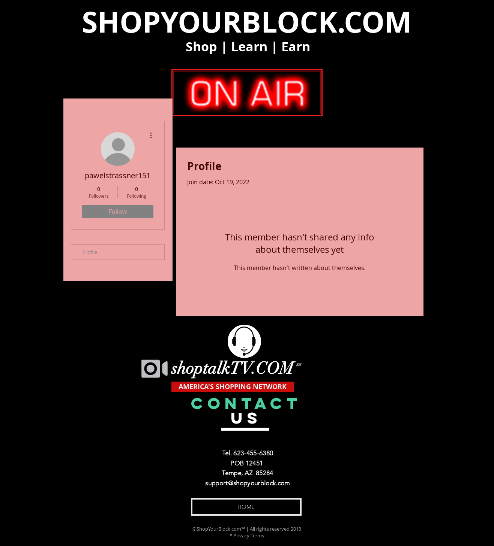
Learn (249, 46)
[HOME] (246, 507)
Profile (90, 252)
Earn (295, 46)
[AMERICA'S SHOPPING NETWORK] (232, 387)
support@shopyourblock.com (247, 483)
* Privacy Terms (247, 535)
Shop (201, 46)
